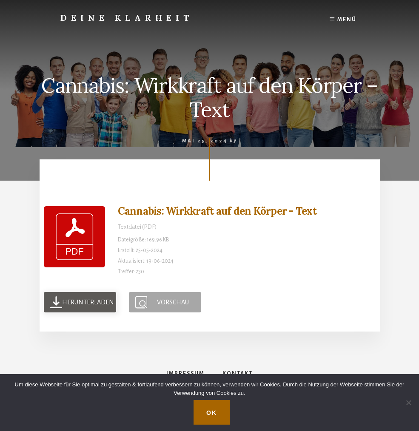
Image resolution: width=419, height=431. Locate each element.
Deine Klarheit (126, 17)
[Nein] (408, 402)
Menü (346, 20)
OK (211, 412)
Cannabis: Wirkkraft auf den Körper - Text (217, 211)
